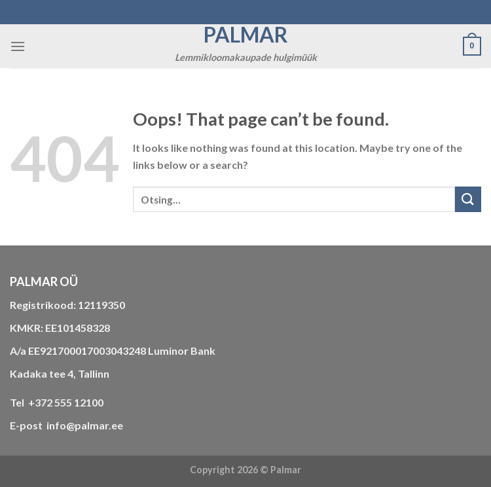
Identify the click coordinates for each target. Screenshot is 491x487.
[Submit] (468, 199)
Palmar (246, 34)
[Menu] (18, 46)
